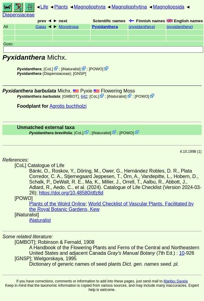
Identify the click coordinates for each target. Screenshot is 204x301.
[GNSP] (79, 73)
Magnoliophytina (129, 6)
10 (182, 253)
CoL (48, 69)
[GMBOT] (70, 96)
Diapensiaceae (18, 14)
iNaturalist (71, 69)
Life (44, 6)
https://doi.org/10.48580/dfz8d (71, 192)
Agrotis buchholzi (68, 106)
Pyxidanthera (105, 26)
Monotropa (68, 26)
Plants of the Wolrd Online (57, 203)
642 (84, 96)
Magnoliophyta (89, 6)
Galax (41, 26)
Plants (60, 6)
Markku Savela (176, 281)
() (142, 26)
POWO (96, 69)
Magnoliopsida (168, 6)
